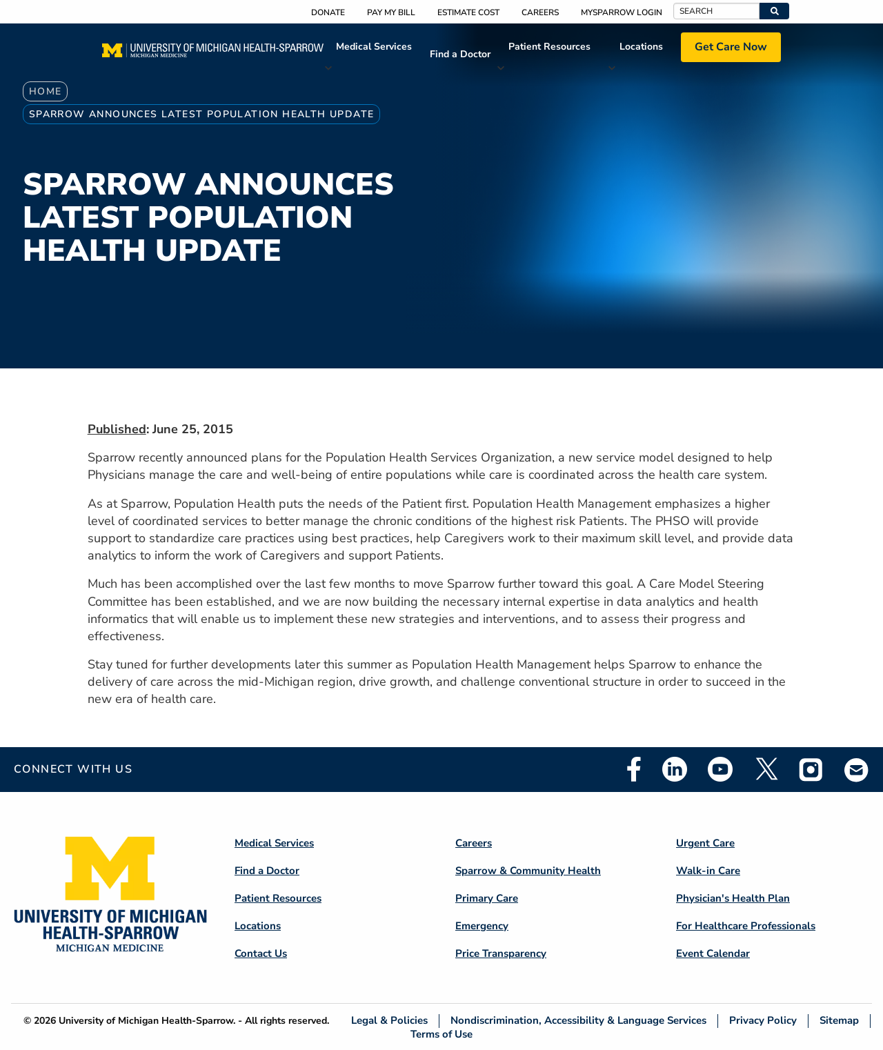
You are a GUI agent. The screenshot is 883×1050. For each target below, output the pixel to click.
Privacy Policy (763, 1020)
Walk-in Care (708, 871)
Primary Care (486, 898)
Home (45, 91)
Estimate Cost (468, 12)
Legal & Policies (389, 1020)
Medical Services (374, 46)
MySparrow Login (621, 12)
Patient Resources (549, 46)
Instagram (811, 769)
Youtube (720, 769)
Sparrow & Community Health (528, 871)
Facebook (634, 769)
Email (856, 769)
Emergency (481, 926)
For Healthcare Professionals (745, 926)
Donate (328, 12)
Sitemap (839, 1020)
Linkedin (674, 769)
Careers (540, 12)
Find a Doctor (460, 54)
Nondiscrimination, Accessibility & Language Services (578, 1020)
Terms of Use (441, 1034)
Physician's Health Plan (733, 898)
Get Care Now (731, 47)
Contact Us (261, 953)
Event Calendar (713, 953)
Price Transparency (500, 953)
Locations (641, 46)
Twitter (765, 769)
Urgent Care (705, 843)
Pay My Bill (391, 12)
